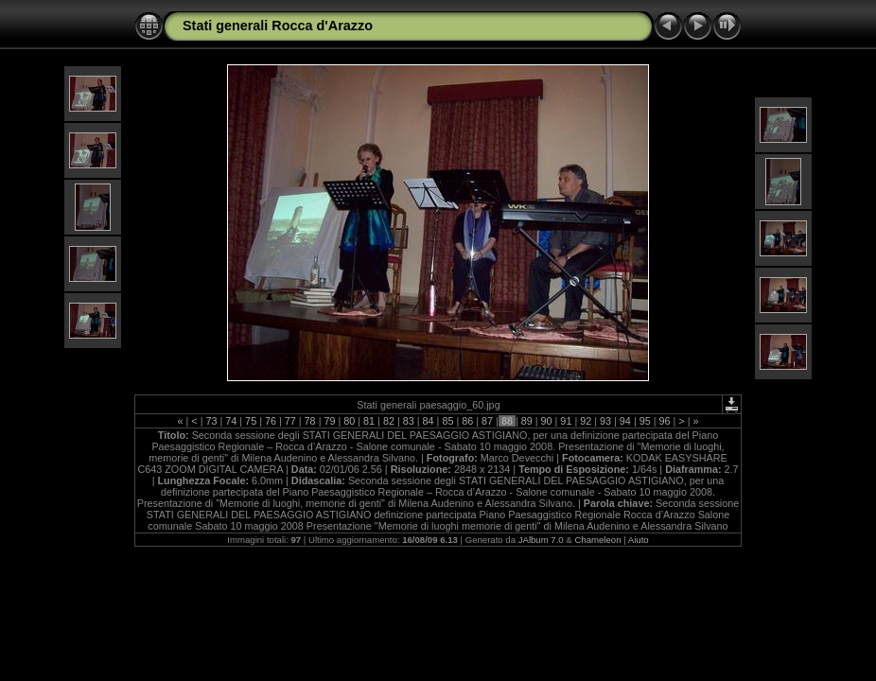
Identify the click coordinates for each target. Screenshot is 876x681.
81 (368, 421)
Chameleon (597, 539)
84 (428, 421)
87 (487, 421)
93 (605, 421)
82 (388, 421)
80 (349, 421)
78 (310, 421)
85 (447, 421)
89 (526, 421)
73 (210, 421)
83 (408, 421)
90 (546, 421)
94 (625, 421)
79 (329, 421)
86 (467, 421)
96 (665, 421)
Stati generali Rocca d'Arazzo (278, 25)
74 (230, 421)
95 (645, 421)
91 (565, 421)
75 (250, 421)
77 (290, 421)
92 (585, 421)
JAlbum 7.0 (541, 539)
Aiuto (638, 539)
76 (270, 421)
